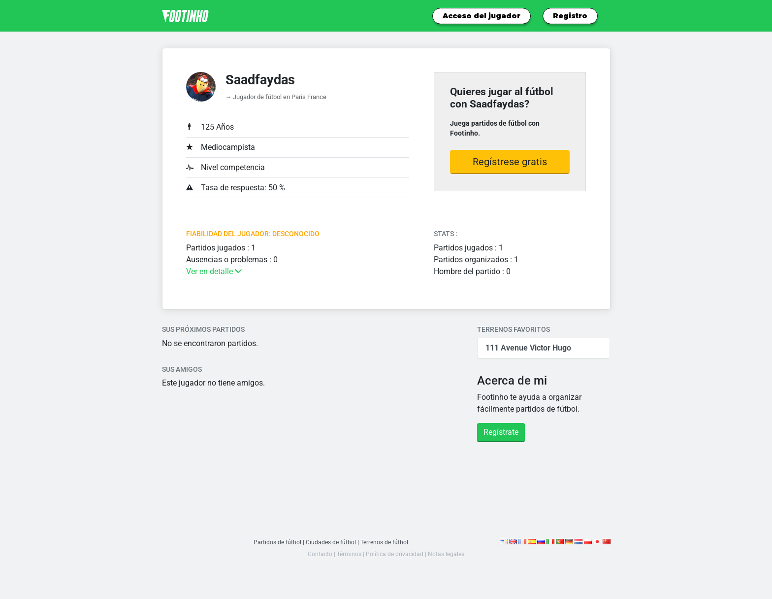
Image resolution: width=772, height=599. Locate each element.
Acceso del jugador (481, 15)
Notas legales (448, 554)
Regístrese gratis (510, 162)
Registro (570, 15)
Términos (348, 554)
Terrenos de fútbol (385, 542)
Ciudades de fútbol (330, 542)
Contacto (317, 554)
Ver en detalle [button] (214, 271)
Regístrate (500, 432)
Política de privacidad (394, 554)
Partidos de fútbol (274, 542)
